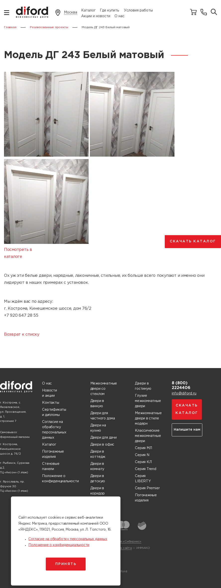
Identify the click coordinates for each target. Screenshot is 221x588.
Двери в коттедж (98, 454)
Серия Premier (147, 488)
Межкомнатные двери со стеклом (103, 388)
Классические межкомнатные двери (148, 436)
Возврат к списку (21, 334)
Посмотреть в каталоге (18, 253)
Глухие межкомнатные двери (148, 401)
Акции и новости (95, 16)
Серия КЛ (143, 462)
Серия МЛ (143, 448)
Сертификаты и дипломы (54, 412)
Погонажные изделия (53, 454)
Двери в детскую (97, 479)
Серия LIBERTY (143, 479)
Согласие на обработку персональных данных (54, 429)
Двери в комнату (97, 466)
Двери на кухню (98, 428)
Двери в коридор (97, 491)
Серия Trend (145, 469)
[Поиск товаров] (214, 12)
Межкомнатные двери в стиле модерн (148, 418)
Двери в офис (102, 444)
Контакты (50, 402)
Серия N (142, 455)
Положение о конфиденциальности (60, 479)
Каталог (88, 10)
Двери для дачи (103, 437)
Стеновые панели (50, 466)
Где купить (109, 10)
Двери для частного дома (102, 416)
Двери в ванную (97, 403)
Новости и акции (49, 393)
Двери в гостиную (143, 386)
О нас (119, 16)
